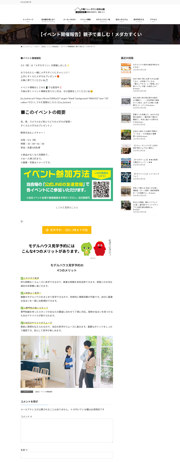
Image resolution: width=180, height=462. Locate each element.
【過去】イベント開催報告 (43, 392)
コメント (26, 416)
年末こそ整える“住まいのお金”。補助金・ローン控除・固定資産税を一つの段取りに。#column (146, 190)
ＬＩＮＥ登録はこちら (67, 207)
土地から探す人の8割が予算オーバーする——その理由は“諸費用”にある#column (145, 133)
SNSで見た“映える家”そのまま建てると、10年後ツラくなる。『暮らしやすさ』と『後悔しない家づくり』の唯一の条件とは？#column (146, 84)
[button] (67, 230)
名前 (24, 454)
